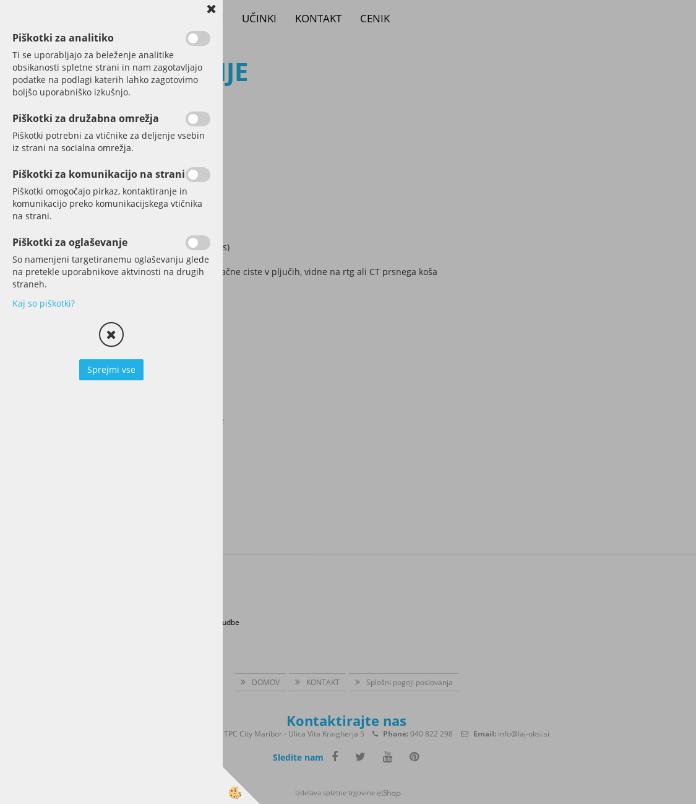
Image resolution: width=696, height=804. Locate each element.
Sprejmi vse (111, 369)
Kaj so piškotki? (43, 303)
